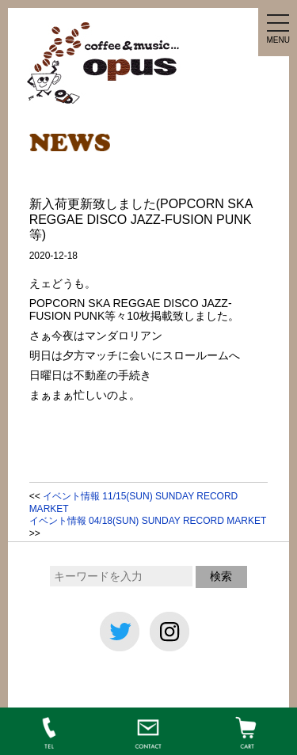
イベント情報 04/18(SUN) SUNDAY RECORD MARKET (147, 520)
